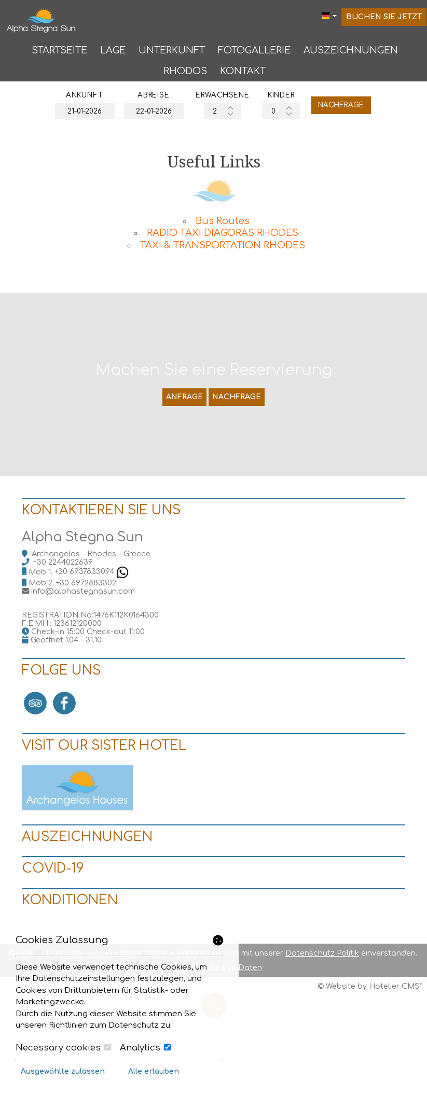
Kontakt (242, 73)
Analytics (145, 1048)
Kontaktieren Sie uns (105, 546)
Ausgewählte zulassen (63, 1071)
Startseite (58, 52)
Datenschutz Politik (322, 1019)
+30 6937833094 (96, 611)
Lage (112, 52)
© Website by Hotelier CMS (368, 1052)
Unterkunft (170, 52)
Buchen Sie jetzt (384, 19)
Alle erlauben (153, 1071)
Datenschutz (133, 1025)
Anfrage (183, 420)
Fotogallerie (253, 52)
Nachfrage (352, 110)
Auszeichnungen (349, 52)
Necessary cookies (63, 1048)
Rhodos (184, 73)
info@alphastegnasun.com (87, 630)
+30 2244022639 (67, 601)
